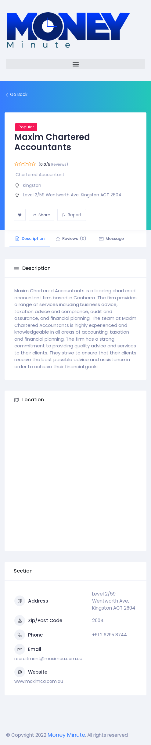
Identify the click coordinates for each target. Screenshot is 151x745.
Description (30, 238)
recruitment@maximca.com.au (48, 659)
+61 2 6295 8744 (109, 635)
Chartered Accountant (40, 175)
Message (115, 238)
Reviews (73, 238)
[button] (75, 64)
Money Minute (66, 735)
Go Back (16, 94)
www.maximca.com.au (38, 681)
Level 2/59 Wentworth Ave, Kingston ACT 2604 (72, 195)
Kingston (32, 185)
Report (72, 215)
